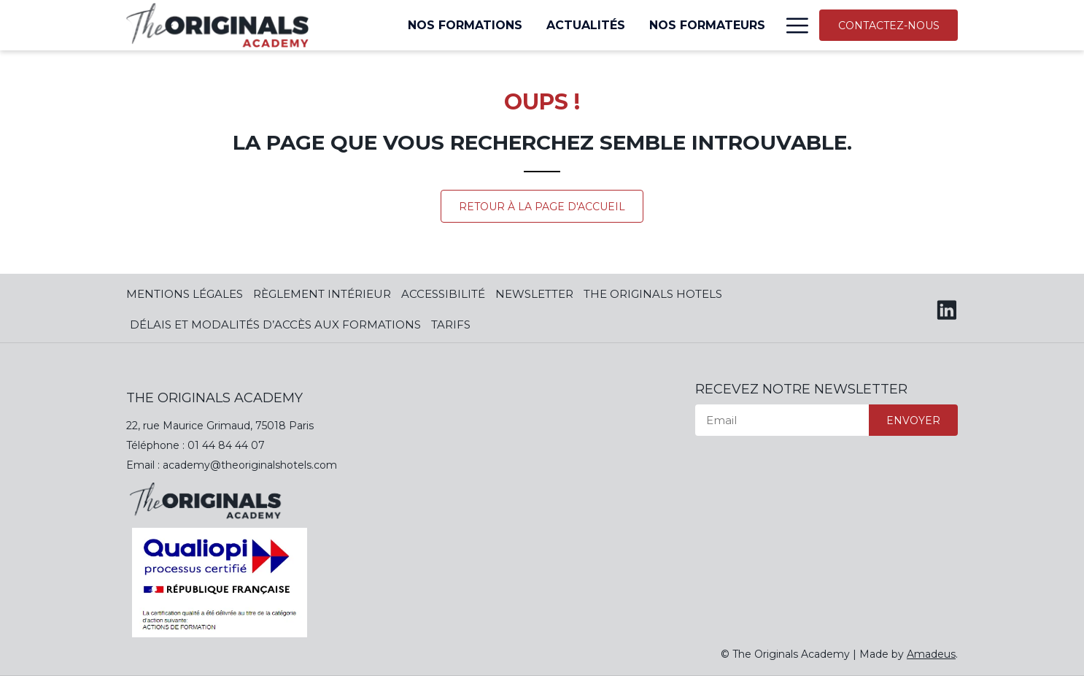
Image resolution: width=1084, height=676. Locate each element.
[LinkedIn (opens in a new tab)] (947, 307)
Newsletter (534, 294)
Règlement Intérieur (322, 294)
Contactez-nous (889, 25)
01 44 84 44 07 (226, 445)
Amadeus (931, 654)
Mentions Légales (184, 294)
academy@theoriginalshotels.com (250, 465)
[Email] (782, 420)
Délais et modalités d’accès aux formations (275, 324)
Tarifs (451, 324)
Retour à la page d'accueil (542, 206)
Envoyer (913, 420)
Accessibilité (443, 294)
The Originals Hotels (653, 294)
